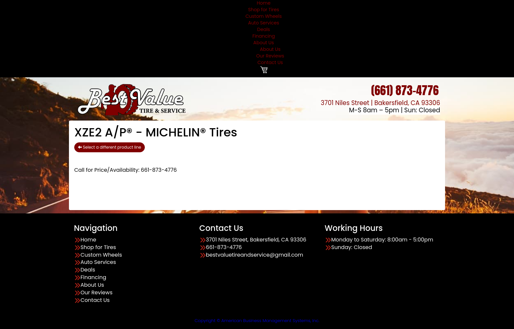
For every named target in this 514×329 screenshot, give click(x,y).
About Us (263, 42)
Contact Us (270, 62)
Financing (263, 36)
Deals (263, 29)
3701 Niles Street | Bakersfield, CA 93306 (380, 102)
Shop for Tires (263, 9)
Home (88, 239)
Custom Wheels (263, 16)
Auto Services (263, 22)
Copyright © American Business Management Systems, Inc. (257, 320)
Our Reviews (270, 56)
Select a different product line (109, 147)
